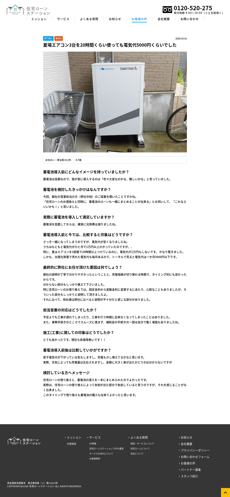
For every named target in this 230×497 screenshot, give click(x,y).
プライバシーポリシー (195, 450)
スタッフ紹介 (189, 476)
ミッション (74, 437)
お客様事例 (94, 458)
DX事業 (92, 443)
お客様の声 (188, 463)
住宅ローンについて (140, 448)
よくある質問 (139, 437)
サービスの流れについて (101, 453)
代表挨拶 (71, 443)
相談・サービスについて (142, 443)
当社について (136, 453)
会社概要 (186, 444)
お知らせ (186, 437)
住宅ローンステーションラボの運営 (106, 448)
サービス (95, 437)
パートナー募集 (191, 469)
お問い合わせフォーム (195, 457)
